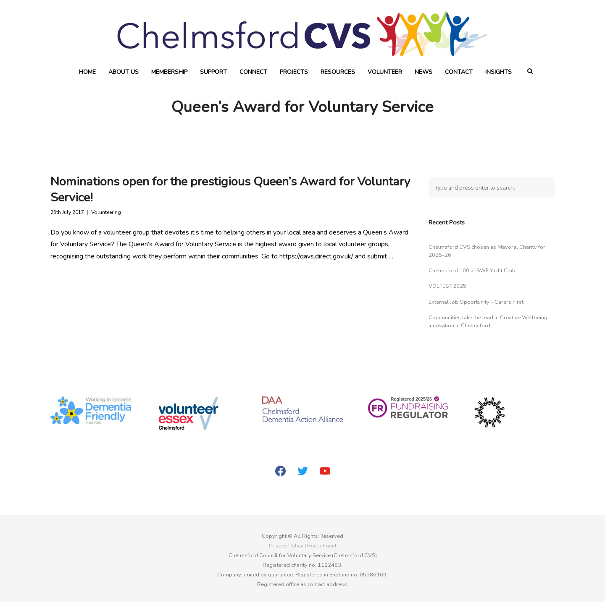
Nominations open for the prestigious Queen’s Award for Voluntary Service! (230, 189)
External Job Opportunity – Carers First (476, 302)
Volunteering (106, 212)
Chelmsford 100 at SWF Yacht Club (472, 270)
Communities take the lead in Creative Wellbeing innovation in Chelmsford (488, 321)
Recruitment (322, 546)
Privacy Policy (286, 546)
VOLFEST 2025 (447, 286)
